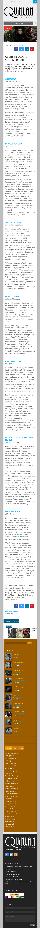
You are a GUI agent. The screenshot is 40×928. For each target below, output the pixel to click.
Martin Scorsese (10, 801)
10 (18, 670)
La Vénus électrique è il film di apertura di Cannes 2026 (20, 870)
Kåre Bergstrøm (20, 701)
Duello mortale (18, 691)
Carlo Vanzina (9, 761)
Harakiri (15, 715)
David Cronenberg (10, 750)
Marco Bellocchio (20, 668)
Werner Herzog (9, 758)
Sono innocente (18, 649)
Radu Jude (8, 809)
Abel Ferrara (8, 768)
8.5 (18, 653)
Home (9, 2)
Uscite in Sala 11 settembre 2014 (22, 621)
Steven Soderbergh (10, 771)
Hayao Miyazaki (9, 778)
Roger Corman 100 (10, 859)
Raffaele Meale (22, 32)
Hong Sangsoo (9, 753)
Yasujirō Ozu (9, 793)
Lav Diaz (7, 786)
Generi (21, 735)
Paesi (14, 735)
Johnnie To (8, 796)
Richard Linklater (10, 763)
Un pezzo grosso (10, 856)
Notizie (13, 2)
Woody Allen (9, 756)
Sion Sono (8, 804)
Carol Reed (18, 643)
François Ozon (9, 788)
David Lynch (8, 743)
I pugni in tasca (18, 666)
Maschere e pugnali (19, 674)
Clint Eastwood (9, 799)
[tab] (8, 735)
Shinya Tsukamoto (10, 781)
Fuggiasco (16, 641)
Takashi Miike (9, 745)
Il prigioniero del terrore (21, 707)
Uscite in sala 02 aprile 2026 (13, 866)
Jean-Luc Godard (10, 783)
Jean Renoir (8, 773)
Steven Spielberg (10, 740)
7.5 (18, 678)
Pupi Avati (8, 814)
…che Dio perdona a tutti (12, 864)
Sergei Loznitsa (9, 806)
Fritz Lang (18, 651)
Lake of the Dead (18, 699)
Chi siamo (9, 837)
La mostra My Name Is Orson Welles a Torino (18, 854)
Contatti (18, 837)
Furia (14, 682)
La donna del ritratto (19, 658)
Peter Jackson (9, 791)
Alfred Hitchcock (10, 766)
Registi (8, 735)
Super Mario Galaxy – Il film (13, 861)
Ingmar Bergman (10, 776)
